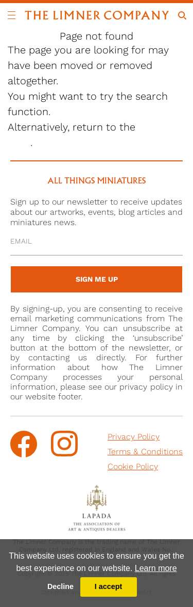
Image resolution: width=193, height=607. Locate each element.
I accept (108, 586)
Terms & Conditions (145, 451)
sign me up (97, 279)
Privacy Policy (134, 437)
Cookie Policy (133, 466)
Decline (60, 586)
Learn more (156, 568)
